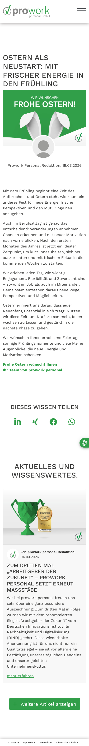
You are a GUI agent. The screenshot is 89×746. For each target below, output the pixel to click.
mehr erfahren (20, 676)
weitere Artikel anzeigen (44, 704)
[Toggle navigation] (79, 11)
